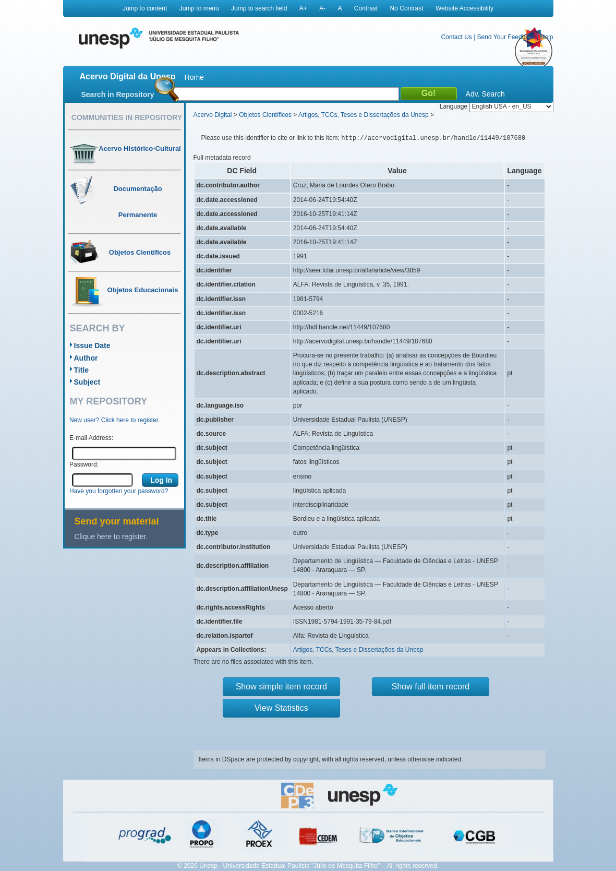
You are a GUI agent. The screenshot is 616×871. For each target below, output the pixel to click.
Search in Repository (117, 94)
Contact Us (456, 37)
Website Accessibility (464, 8)
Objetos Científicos (265, 114)
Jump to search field (259, 8)
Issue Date (92, 345)
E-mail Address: (91, 438)
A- (322, 8)
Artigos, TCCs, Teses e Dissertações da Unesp (363, 114)
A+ (303, 8)
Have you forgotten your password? (118, 491)
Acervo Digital (213, 114)
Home (194, 77)
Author (86, 358)
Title (81, 370)
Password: (84, 464)
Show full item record (430, 686)
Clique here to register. (111, 536)
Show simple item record (281, 686)
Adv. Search (485, 94)
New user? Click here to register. (114, 420)
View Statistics (281, 707)
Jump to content (145, 8)
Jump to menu (199, 8)
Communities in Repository (126, 117)
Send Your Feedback (506, 37)
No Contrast (407, 8)
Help (546, 37)
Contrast (366, 8)
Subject (87, 382)
